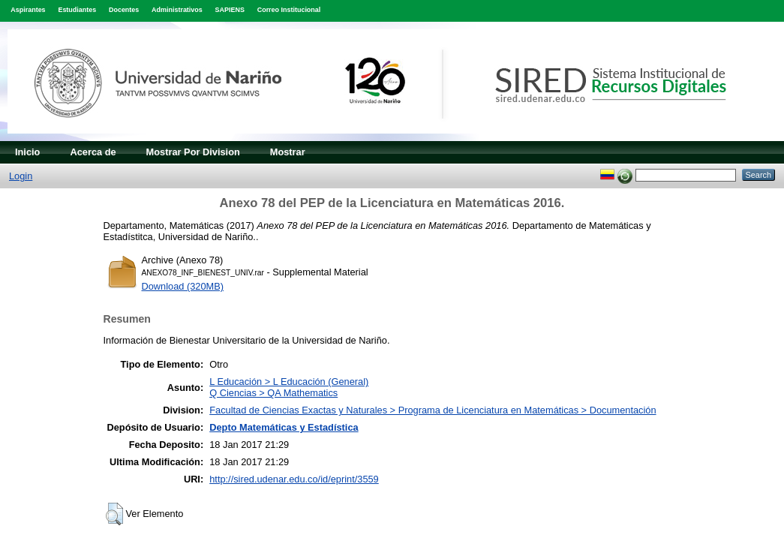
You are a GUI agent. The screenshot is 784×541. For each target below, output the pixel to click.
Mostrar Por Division (193, 152)
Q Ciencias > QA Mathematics (273, 392)
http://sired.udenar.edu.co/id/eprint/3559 (294, 479)
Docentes (124, 10)
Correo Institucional (289, 10)
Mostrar (287, 152)
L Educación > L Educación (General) (288, 381)
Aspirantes (28, 10)
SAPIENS (230, 10)
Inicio (27, 152)
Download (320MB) (183, 286)
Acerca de (93, 152)
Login (20, 176)
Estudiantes (77, 10)
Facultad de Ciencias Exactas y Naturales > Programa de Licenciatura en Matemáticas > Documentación (432, 410)
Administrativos (177, 10)
